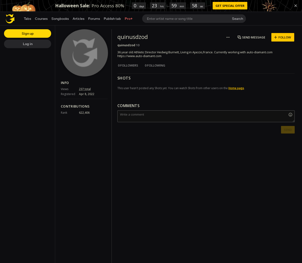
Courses (41, 19)
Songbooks (60, 19)
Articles (78, 19)
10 (137, 45)
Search (237, 19)
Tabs (27, 19)
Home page (236, 88)
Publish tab (112, 19)
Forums (94, 19)
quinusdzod (126, 45)
